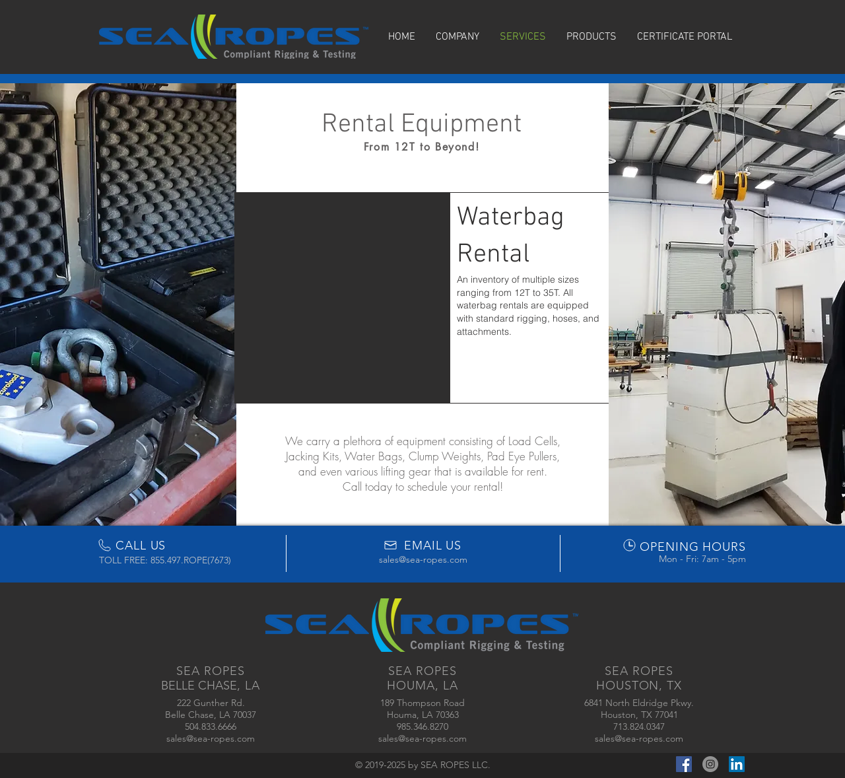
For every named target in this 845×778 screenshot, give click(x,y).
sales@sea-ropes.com (423, 559)
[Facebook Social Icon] (684, 764)
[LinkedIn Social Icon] (737, 764)
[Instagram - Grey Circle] (710, 764)
